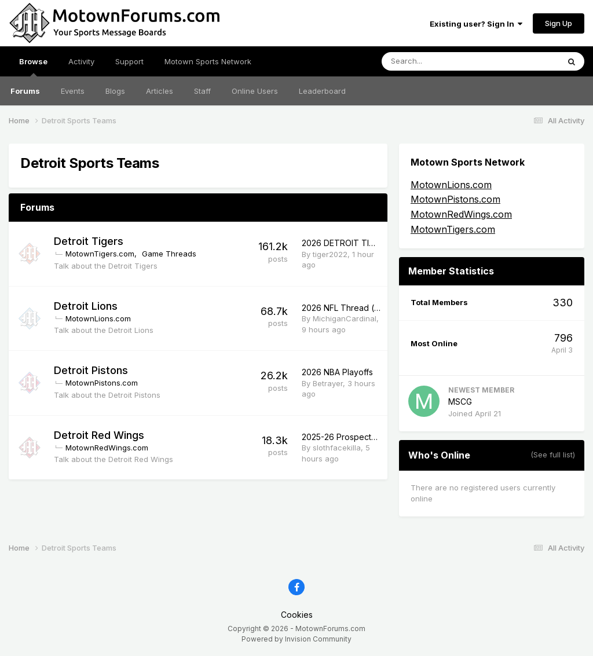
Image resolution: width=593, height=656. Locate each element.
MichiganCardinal (344, 318)
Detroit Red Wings (99, 435)
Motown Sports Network (207, 61)
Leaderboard (322, 91)
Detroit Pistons (91, 370)
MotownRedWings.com (106, 447)
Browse (33, 66)
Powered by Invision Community (296, 639)
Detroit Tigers (88, 241)
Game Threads (169, 253)
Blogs (115, 91)
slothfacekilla (337, 447)
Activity (81, 61)
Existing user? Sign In (476, 23)
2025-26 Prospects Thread (354, 437)
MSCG (460, 401)
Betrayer (328, 383)
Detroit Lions (86, 306)
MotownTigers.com (99, 253)
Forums (25, 91)
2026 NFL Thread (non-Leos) (358, 308)
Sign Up (558, 23)
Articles (159, 91)
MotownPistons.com (101, 382)
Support (129, 61)
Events (73, 91)
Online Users (255, 91)
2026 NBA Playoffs (337, 372)
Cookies (297, 615)
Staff (202, 91)
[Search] (440, 61)
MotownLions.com (98, 318)
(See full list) (552, 454)
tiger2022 (330, 254)
